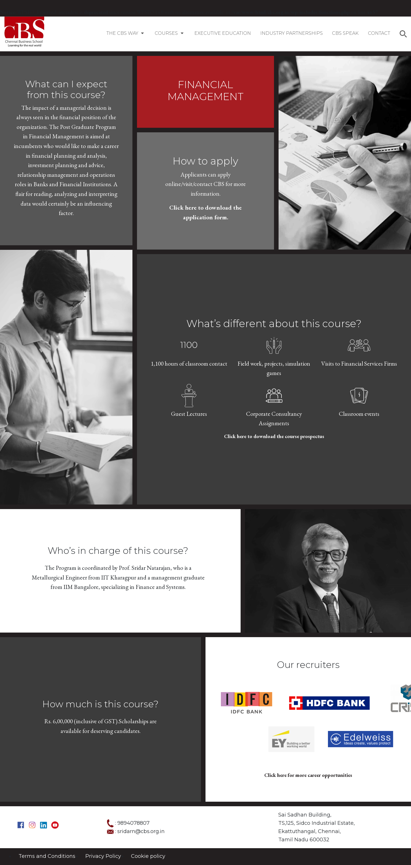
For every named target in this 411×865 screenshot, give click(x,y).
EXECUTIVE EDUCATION (222, 33)
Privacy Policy (103, 856)
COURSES (170, 33)
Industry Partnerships (291, 33)
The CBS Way (126, 33)
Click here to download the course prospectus (274, 436)
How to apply (205, 161)
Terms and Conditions (47, 856)
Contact (379, 33)
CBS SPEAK (345, 33)
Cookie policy (148, 856)
